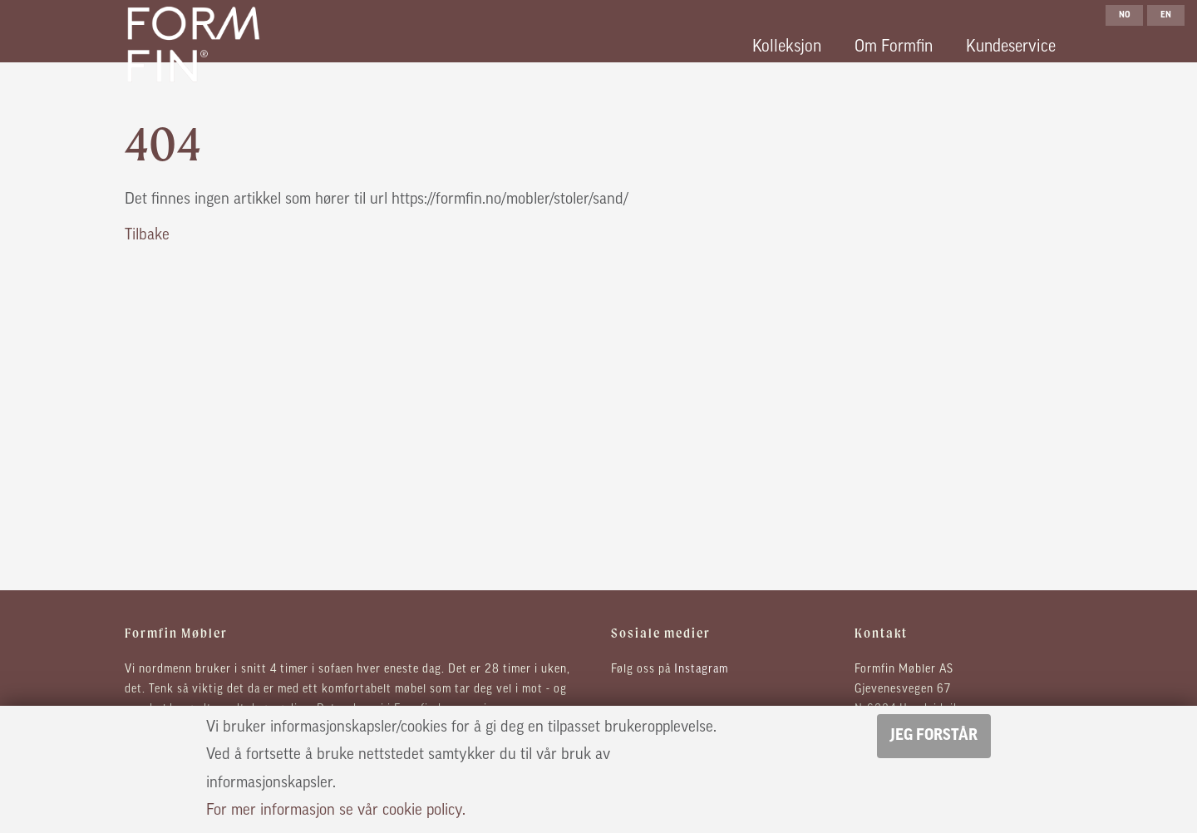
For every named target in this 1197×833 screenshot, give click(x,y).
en (1165, 15)
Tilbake (147, 236)
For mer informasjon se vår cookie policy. (336, 811)
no (1124, 15)
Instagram (701, 669)
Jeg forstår (934, 736)
